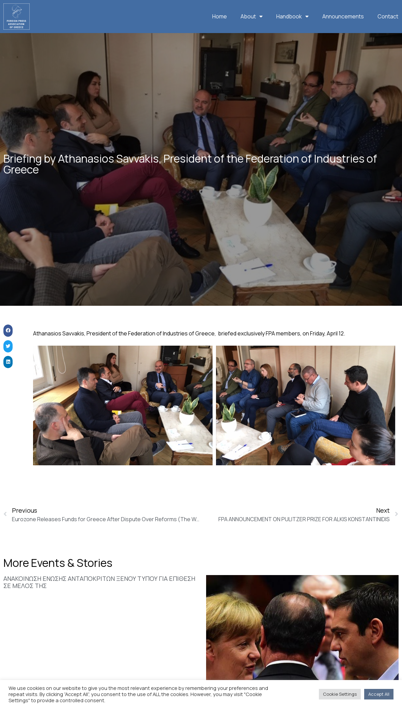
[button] (8, 341)
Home (219, 16)
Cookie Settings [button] (340, 694)
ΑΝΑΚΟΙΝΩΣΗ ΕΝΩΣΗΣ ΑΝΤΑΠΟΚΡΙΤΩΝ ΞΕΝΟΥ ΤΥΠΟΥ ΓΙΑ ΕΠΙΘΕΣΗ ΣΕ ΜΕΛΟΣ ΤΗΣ (99, 592)
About (252, 16)
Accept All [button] (378, 694)
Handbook (292, 16)
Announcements (343, 16)
